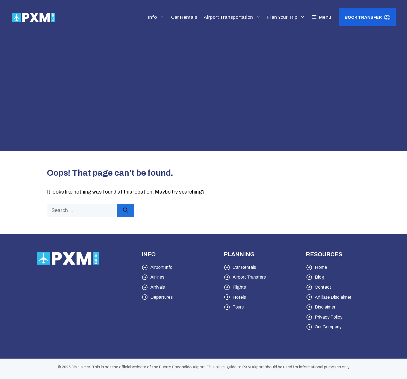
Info (158, 17)
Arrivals (157, 287)
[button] (321, 17)
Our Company (328, 326)
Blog (319, 277)
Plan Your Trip (287, 17)
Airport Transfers (249, 277)
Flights (239, 287)
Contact (323, 287)
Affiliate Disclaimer (333, 297)
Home (321, 267)
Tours (238, 307)
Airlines (157, 277)
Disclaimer (325, 307)
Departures (161, 297)
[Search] (125, 210)
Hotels (239, 297)
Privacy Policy (328, 317)
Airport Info (161, 267)
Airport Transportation (234, 17)
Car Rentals (184, 17)
